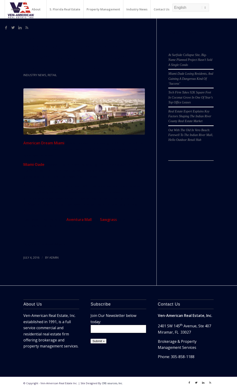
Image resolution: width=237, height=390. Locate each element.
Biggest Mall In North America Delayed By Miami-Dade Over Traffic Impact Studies (75, 57)
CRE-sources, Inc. (112, 383)
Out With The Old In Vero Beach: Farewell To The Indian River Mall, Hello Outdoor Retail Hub (190, 135)
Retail (52, 75)
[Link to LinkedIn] (19, 27)
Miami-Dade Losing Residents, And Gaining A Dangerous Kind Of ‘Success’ (190, 78)
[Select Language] (190, 7)
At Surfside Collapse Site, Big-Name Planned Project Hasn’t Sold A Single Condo (190, 60)
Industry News (34, 75)
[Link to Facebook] (6, 27)
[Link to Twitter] (12, 27)
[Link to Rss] (26, 27)
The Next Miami (51, 244)
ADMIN (54, 257)
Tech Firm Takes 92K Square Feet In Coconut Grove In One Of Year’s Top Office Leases (190, 97)
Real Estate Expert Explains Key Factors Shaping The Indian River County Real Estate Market (189, 116)
